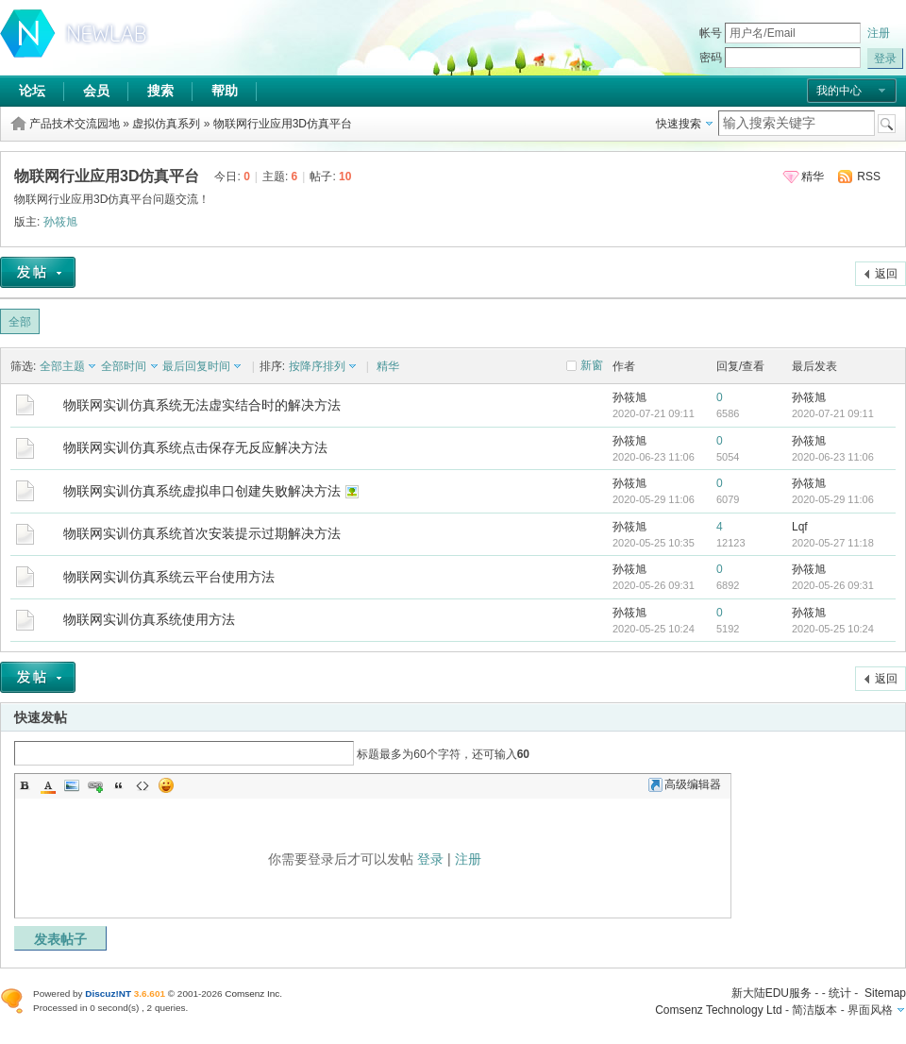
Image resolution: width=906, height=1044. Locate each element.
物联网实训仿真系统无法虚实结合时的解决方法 (202, 405)
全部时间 (123, 366)
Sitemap (885, 993)
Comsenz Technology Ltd (718, 1010)
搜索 (160, 90)
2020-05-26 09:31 (833, 585)
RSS (869, 176)
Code (142, 785)
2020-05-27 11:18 (833, 542)
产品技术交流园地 (74, 123)
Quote (118, 785)
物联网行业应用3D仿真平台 (282, 123)
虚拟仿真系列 (166, 123)
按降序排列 (317, 366)
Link (95, 785)
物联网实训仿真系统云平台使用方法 (169, 576)
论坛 (32, 90)
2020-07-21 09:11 (833, 413)
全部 (19, 321)
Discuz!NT (108, 993)
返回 (886, 273)
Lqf (800, 526)
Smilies (166, 785)
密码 (710, 57)
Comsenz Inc (252, 993)
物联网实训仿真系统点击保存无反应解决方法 (195, 447)
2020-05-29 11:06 (833, 499)
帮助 (224, 90)
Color (48, 785)
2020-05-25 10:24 (833, 628)
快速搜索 (678, 123)
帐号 (710, 33)
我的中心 (839, 90)
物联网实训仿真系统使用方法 (149, 619)
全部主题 (62, 366)
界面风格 (870, 1010)
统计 (840, 993)
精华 (812, 176)
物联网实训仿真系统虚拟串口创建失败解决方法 (202, 490)
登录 (430, 859)
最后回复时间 (196, 366)
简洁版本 (814, 1010)
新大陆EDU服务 (771, 993)
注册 (878, 33)
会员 (96, 90)
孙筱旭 (60, 221)
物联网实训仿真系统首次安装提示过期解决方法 (202, 533)
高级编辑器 (684, 784)
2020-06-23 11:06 (833, 457)
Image (71, 785)
